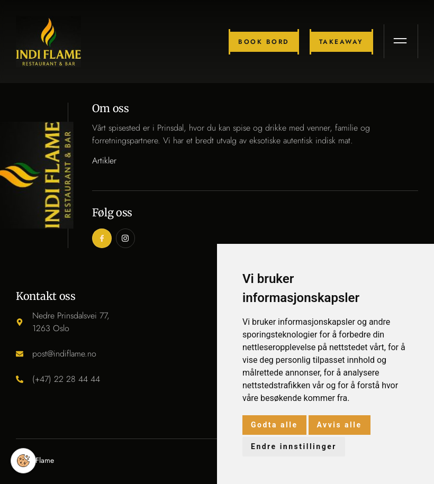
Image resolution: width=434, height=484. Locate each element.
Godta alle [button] (274, 425)
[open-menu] (401, 42)
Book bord (264, 42)
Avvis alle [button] (339, 425)
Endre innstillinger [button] (294, 446)
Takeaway (342, 42)
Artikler (104, 160)
